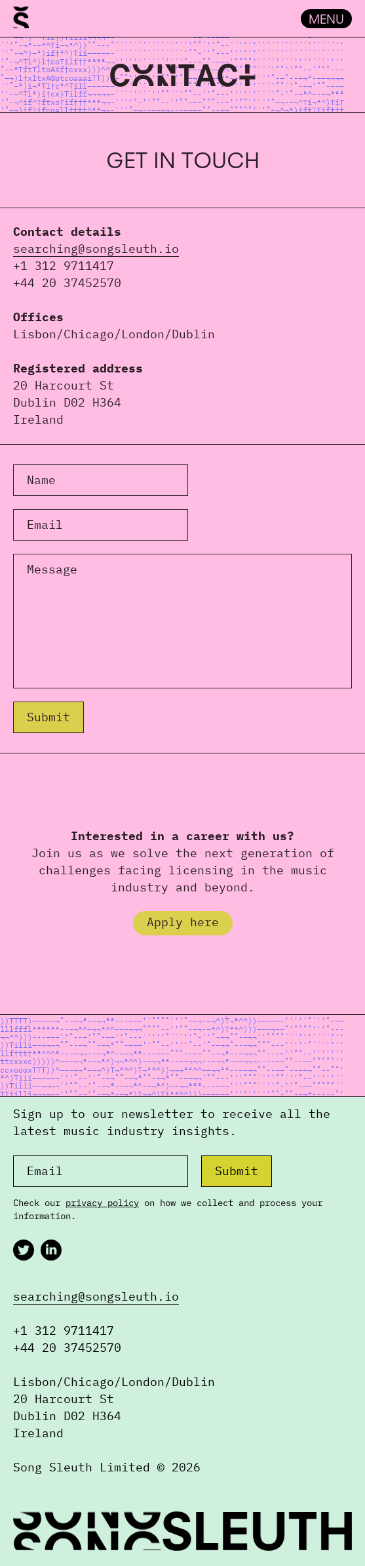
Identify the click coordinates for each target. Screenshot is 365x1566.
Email (45, 524)
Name (41, 479)
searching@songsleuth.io (96, 248)
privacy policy (102, 1203)
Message (52, 569)
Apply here (183, 921)
